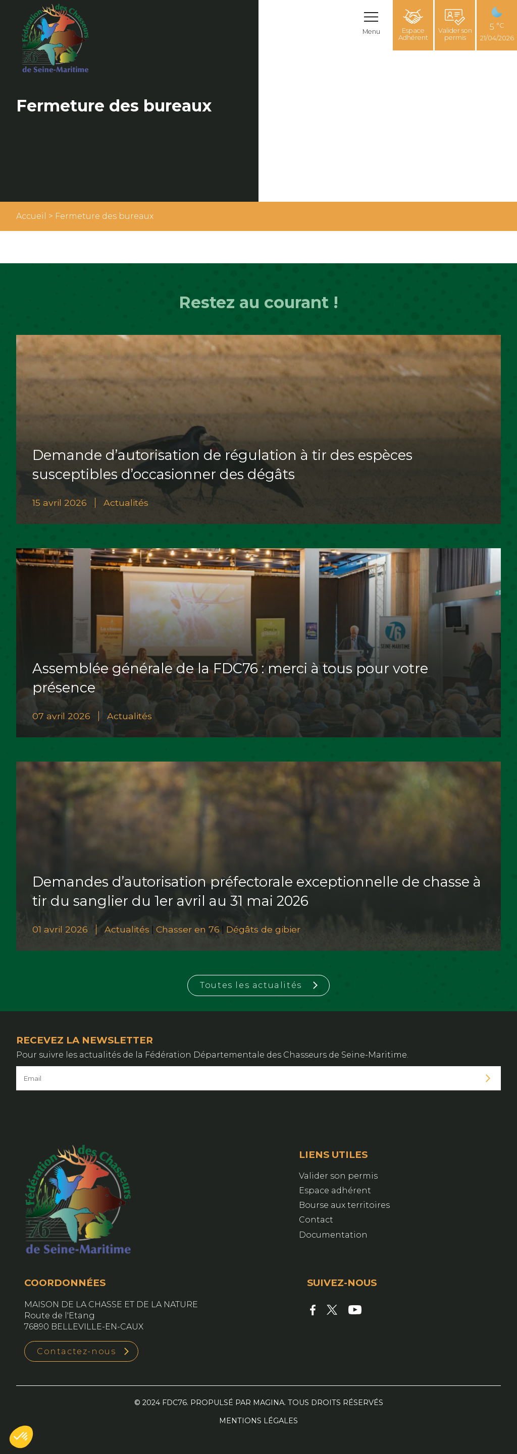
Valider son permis (455, 25)
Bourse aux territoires (344, 1205)
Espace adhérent (335, 1190)
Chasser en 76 (188, 929)
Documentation (333, 1235)
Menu (371, 31)
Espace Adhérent (413, 25)
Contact (316, 1220)
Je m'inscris (488, 1078)
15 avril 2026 (59, 502)
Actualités (126, 502)
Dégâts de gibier (263, 929)
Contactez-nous (76, 1351)
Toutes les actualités (251, 985)
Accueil (31, 216)
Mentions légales (258, 1420)
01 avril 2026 (60, 929)
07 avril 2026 (61, 716)
